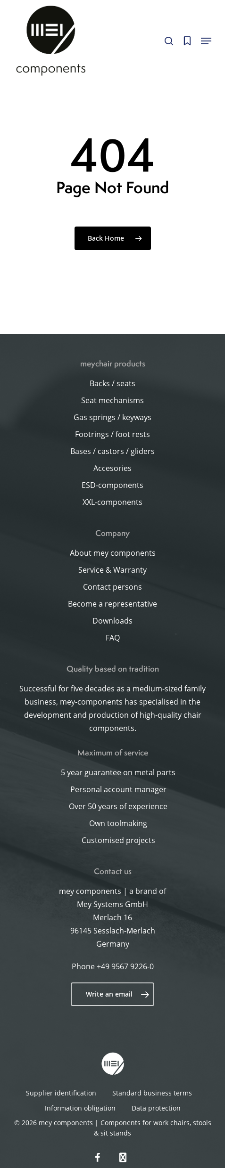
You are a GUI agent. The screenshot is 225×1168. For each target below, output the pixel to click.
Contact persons (112, 587)
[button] (206, 41)
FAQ (113, 638)
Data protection (156, 1107)
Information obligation (80, 1107)
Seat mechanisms (112, 400)
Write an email (118, 994)
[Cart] (187, 41)
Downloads (112, 621)
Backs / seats (112, 383)
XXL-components (112, 502)
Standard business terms (152, 1092)
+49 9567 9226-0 (125, 966)
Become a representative (112, 604)
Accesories (112, 468)
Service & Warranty (112, 570)
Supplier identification (61, 1092)
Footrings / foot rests (112, 434)
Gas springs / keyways (112, 417)
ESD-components (112, 485)
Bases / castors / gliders (112, 451)
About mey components (113, 553)
